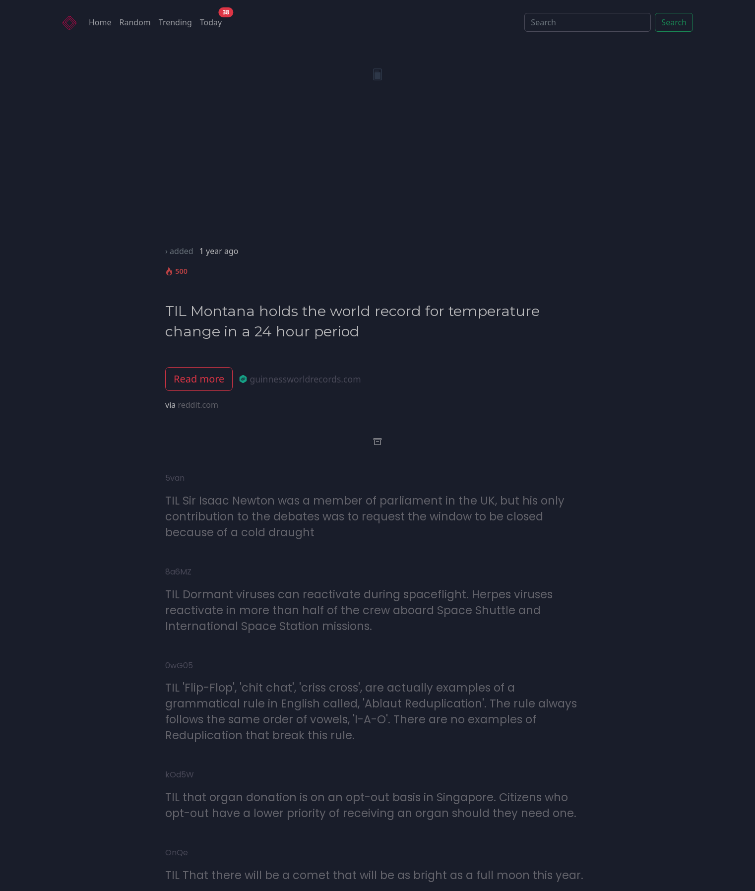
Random (135, 22)
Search (674, 22)
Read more (199, 378)
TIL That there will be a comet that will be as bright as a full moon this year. (374, 875)
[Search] (587, 22)
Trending (175, 22)
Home (100, 22)
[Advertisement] (377, 170)
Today (213, 20)
